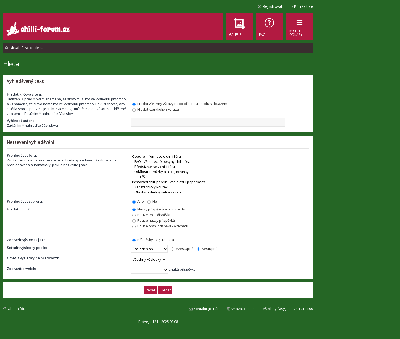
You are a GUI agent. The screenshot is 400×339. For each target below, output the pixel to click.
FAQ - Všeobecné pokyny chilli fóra (220, 161)
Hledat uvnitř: (18, 209)
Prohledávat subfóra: (25, 201)
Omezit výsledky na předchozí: (33, 258)
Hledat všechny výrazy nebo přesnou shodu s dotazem (179, 103)
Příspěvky (142, 239)
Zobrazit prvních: (21, 268)
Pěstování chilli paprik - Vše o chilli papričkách (220, 182)
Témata (165, 239)
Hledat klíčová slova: (24, 94)
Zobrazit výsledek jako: (26, 239)
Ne (152, 201)
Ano (138, 201)
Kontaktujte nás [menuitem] (206, 308)
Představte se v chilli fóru (220, 166)
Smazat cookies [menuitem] (243, 308)
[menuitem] (269, 26)
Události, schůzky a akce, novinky (220, 171)
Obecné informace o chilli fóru (220, 156)
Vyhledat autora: (21, 120)
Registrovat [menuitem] (273, 6)
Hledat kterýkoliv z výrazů (155, 109)
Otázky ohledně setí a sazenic (220, 192)
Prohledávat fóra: (22, 155)
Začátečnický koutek (220, 187)
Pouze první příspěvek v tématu (160, 226)
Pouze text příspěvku (152, 214)
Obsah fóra (17, 308)
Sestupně (207, 248)
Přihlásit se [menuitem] (303, 6)
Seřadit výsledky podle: (27, 247)
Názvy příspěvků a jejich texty (158, 209)
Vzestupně (182, 248)
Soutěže (220, 176)
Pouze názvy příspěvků (153, 220)
